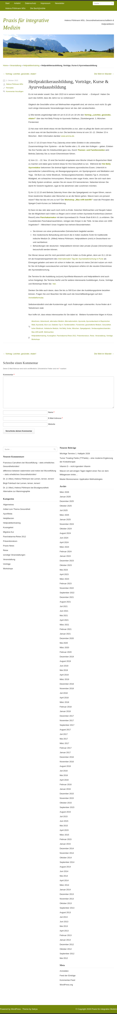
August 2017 (65, 729)
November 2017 (67, 720)
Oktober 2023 (66, 565)
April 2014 (64, 880)
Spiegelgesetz (85, 328)
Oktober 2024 (66, 528)
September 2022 (67, 592)
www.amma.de (67, 136)
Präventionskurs (83, 336)
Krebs (69, 328)
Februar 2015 (66, 839)
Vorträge (109, 336)
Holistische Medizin (51, 328)
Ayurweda (40, 325)
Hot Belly (62, 328)
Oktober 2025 (66, 506)
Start (7, 3)
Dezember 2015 (67, 793)
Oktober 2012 (66, 949)
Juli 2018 (64, 693)
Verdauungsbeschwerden (100, 328)
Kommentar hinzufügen (14, 91)
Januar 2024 (65, 556)
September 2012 (67, 953)
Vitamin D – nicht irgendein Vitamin (75, 466)
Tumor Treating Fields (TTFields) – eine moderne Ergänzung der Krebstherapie (86, 460)
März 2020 (64, 647)
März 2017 (64, 743)
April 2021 (64, 620)
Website (51, 424)
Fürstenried (80, 325)
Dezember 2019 (67, 656)
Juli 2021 (64, 606)
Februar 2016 (66, 784)
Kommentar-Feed (67, 980)
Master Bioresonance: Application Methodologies (81, 479)
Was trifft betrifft (37, 332)
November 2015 (67, 798)
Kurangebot (51, 336)
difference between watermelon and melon (21, 471)
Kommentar (8, 375)
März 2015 (64, 835)
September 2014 (67, 862)
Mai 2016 (64, 775)
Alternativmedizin (71, 321)
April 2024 (64, 542)
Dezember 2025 (67, 501)
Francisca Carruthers (12, 463)
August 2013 (65, 912)
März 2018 (64, 702)
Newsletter (59, 3)
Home (5, 65)
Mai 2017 (64, 739)
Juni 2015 (64, 821)
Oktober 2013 (66, 903)
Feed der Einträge (68, 975)
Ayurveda (81, 321)
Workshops (35, 339)
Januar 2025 (65, 519)
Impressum (45, 3)
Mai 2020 (64, 643)
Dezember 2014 (67, 848)
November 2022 (67, 588)
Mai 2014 (64, 876)
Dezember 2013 (67, 894)
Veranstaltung (15, 65)
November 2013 (67, 899)
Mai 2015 (64, 825)
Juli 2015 (64, 816)
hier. (54, 284)
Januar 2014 (65, 889)
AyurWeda (7, 514)
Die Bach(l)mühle (37, 8)
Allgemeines (8, 504)
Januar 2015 (65, 844)
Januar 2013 (65, 940)
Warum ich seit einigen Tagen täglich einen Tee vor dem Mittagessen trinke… (84, 473)
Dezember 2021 (67, 597)
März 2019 (64, 679)
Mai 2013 (64, 926)
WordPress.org (66, 985)
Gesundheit (106, 325)
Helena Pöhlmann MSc (15, 8)
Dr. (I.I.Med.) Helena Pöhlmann (16, 479)
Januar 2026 (65, 496)
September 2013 (67, 908)
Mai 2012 (64, 958)
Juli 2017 (64, 734)
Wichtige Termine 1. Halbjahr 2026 (75, 453)
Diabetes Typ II (57, 325)
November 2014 (67, 853)
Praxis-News (8, 546)
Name (51, 412)
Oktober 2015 (66, 803)
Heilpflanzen (8, 518)
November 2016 (67, 761)
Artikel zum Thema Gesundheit (16, 509)
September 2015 (67, 807)
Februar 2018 (66, 707)
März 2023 (64, 579)
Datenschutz (30, 3)
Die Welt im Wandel (104, 74)
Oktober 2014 (66, 857)
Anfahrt (17, 3)
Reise (92, 336)
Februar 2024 (66, 551)
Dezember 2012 (67, 944)
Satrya (34, 1009)
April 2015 (64, 830)
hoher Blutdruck (37, 328)
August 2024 (65, 533)
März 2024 (64, 547)
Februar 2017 (66, 748)
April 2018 (64, 697)
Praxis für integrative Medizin (104, 1009)
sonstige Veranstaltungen (14, 555)
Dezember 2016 (67, 757)
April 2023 (64, 574)
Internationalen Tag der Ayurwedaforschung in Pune (80, 259)
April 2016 (64, 780)
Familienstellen (69, 325)
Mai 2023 (64, 570)
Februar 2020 (66, 652)
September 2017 (67, 725)
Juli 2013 (64, 917)
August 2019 (65, 661)
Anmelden (64, 971)
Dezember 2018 (67, 684)
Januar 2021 (65, 634)
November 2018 (67, 688)
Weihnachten (49, 332)
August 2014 (65, 867)
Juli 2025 (64, 510)
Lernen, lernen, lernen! (44, 479)
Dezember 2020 (67, 638)
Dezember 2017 (67, 716)
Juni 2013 (64, 921)
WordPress (16, 1009)
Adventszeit (44, 321)
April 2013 (64, 931)
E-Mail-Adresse (55, 418)
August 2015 (65, 812)
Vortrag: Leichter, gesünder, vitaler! (19, 74)
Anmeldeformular (35, 298)
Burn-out (47, 325)
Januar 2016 (65, 789)
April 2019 (64, 675)
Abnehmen (35, 321)
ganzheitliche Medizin (93, 325)
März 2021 (64, 624)
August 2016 (65, 766)
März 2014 (64, 885)
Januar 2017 (65, 752)
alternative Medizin (57, 321)
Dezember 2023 (67, 560)
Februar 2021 (66, 629)
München (75, 328)
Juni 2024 (64, 538)
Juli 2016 (64, 771)
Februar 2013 (66, 935)
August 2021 (65, 602)
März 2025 (64, 515)
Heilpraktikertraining (31, 65)
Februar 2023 (66, 583)
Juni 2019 (64, 666)
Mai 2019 (64, 670)
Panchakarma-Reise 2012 (66, 336)
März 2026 (64, 492)
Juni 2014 (64, 871)
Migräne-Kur (8, 532)
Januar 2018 (65, 711)
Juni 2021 (64, 611)
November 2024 (67, 524)
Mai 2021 (64, 615)
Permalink (10, 88)
